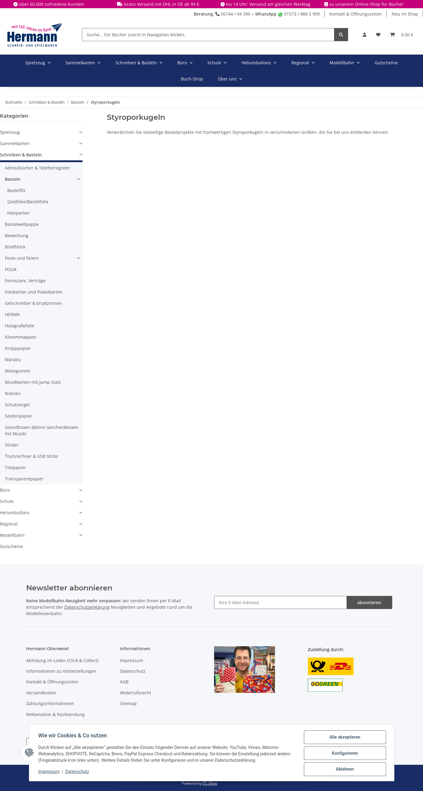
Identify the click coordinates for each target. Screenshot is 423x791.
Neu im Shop (405, 14)
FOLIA (10, 269)
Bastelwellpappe (22, 224)
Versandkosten (41, 693)
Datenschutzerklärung (87, 607)
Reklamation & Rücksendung (55, 714)
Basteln (12, 179)
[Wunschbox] (378, 34)
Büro (5, 490)
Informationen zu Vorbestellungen (61, 671)
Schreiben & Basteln (21, 155)
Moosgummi (17, 371)
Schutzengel (17, 405)
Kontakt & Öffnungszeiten (356, 14)
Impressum (131, 660)
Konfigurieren (344, 753)
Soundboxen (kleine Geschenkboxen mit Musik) (42, 430)
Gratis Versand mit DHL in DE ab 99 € (161, 4)
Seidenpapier (18, 416)
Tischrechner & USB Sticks (31, 456)
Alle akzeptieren (344, 737)
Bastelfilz (16, 190)
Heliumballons (15, 512)
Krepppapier (18, 348)
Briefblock (15, 247)
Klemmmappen (20, 337)
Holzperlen (18, 213)
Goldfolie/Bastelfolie (27, 202)
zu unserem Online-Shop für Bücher (366, 4)
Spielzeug (10, 132)
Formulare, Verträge (25, 280)
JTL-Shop (210, 783)
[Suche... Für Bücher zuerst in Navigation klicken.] (208, 34)
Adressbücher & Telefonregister (37, 168)
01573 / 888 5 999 (299, 14)
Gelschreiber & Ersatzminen (33, 303)
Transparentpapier (24, 479)
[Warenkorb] (401, 34)
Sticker (12, 445)
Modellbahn (12, 535)
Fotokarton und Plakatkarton (33, 292)
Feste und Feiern (22, 258)
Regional (9, 524)
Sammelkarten (15, 143)
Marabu (13, 359)
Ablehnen (344, 769)
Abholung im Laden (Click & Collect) (62, 660)
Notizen (13, 393)
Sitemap (128, 703)
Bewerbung (16, 235)
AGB (124, 682)
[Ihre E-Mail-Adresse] (280, 602)
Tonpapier (15, 467)
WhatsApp (266, 14)
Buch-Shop (192, 79)
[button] (364, 34)
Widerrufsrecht (135, 693)
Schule (7, 501)
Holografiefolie (19, 326)
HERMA (12, 314)
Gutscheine (11, 546)
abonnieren (369, 602)
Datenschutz (133, 671)
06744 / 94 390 (232, 14)
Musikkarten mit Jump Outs (33, 382)
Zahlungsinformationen (50, 703)
